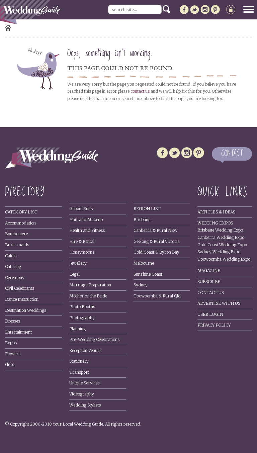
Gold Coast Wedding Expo (222, 244)
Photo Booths (82, 306)
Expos (11, 342)
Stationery (79, 361)
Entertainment (18, 332)
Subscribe (208, 281)
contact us (140, 91)
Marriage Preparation (90, 284)
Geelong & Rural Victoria (157, 241)
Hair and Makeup (86, 219)
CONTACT (232, 153)
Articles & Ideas (216, 211)
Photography (82, 317)
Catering (13, 266)
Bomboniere (16, 233)
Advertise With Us (218, 303)
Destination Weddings (25, 310)
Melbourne (144, 263)
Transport (79, 372)
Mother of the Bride (88, 295)
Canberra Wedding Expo (220, 237)
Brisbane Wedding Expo (220, 230)
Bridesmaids (17, 244)
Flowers (12, 353)
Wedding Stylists (85, 404)
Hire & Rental (81, 241)
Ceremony (14, 277)
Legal (74, 274)
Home (8, 28)
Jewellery (78, 263)
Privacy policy (214, 325)
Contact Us (210, 292)
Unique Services (84, 382)
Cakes (10, 255)
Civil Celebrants (19, 288)
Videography (81, 393)
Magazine (208, 270)
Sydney (141, 284)
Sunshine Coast (148, 274)
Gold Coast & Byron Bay (156, 252)
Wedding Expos (215, 222)
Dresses (12, 321)
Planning (77, 328)
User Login (210, 314)
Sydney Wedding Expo (218, 251)
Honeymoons (81, 252)
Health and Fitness (87, 230)
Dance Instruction (21, 299)
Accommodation (20, 222)
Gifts (9, 364)
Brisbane (142, 219)
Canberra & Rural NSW (156, 230)
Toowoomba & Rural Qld (157, 295)
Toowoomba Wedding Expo (223, 259)
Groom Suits (81, 208)
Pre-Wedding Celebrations (94, 339)
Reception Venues (85, 350)
